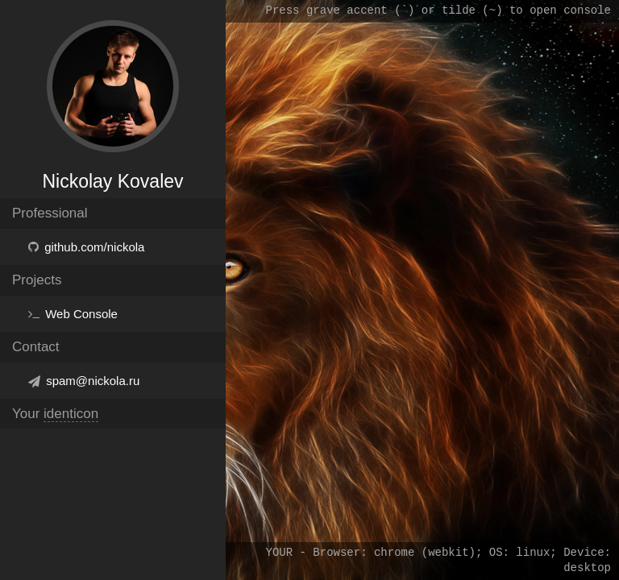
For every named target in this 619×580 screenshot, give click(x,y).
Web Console (81, 314)
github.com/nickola (94, 247)
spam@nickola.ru (92, 380)
